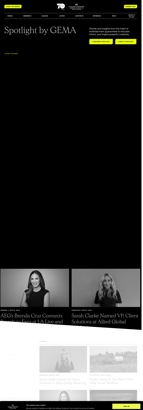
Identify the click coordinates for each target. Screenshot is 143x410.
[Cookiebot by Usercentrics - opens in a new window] (13, 406)
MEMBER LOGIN (131, 6)
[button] (10, 16)
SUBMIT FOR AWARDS (13, 6)
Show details (30, 406)
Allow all (126, 398)
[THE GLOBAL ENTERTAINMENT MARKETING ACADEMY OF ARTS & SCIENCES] (71, 6)
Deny (126, 405)
